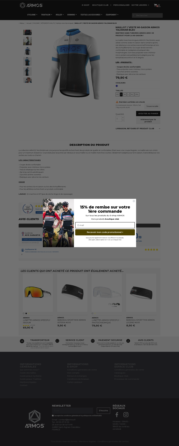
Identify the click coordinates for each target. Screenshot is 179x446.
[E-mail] (105, 225)
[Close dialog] (134, 201)
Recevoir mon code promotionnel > (105, 232)
